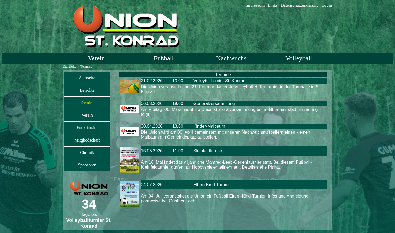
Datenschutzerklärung (299, 5)
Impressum (255, 5)
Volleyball (298, 58)
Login (327, 5)
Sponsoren (87, 165)
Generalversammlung (214, 103)
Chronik (87, 152)
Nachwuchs (231, 58)
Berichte (87, 90)
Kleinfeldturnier (207, 151)
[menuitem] (87, 78)
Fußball (164, 58)
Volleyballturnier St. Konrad (219, 80)
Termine (87, 102)
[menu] (87, 121)
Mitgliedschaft (87, 140)
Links (273, 5)
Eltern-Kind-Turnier (211, 184)
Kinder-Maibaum (209, 126)
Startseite (70, 66)
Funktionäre (87, 127)
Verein (96, 58)
